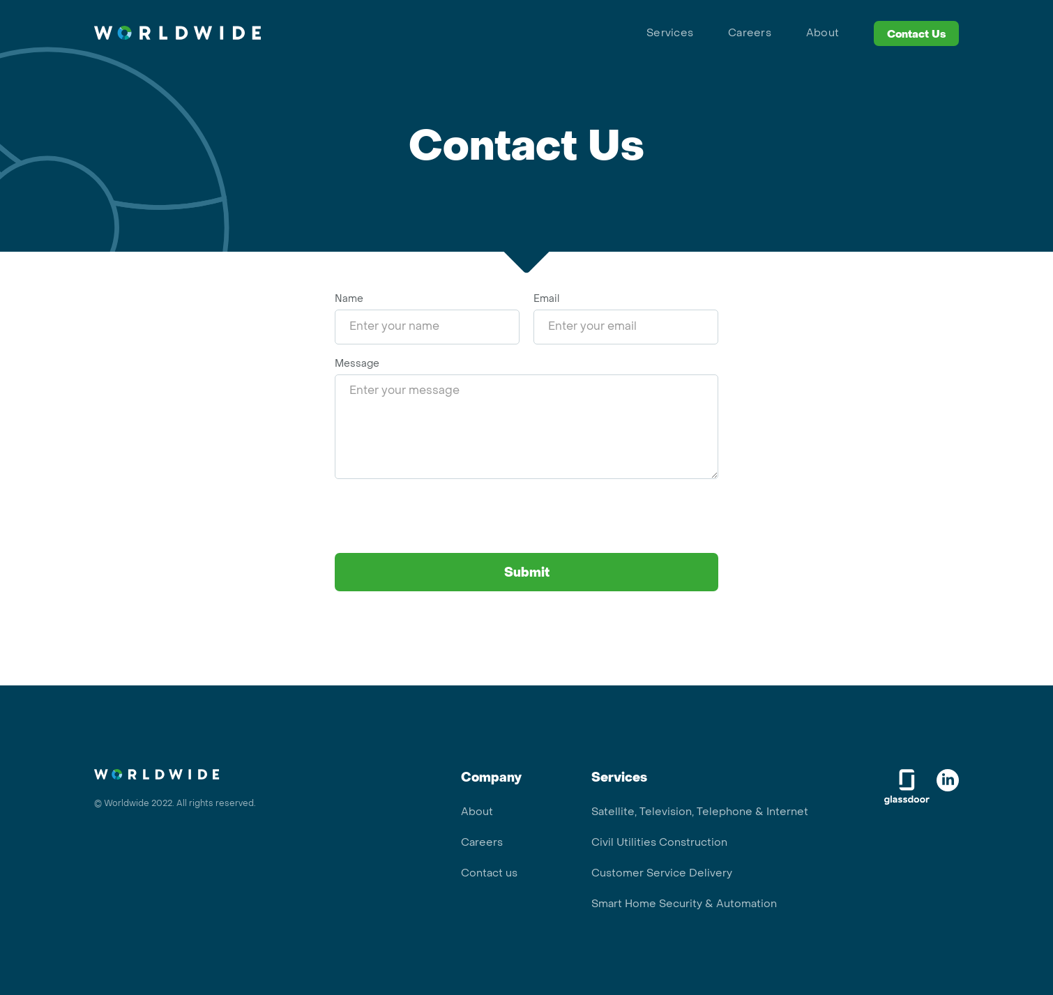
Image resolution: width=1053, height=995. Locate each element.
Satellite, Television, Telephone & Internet (699, 812)
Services (669, 33)
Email (546, 299)
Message (357, 364)
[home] (178, 33)
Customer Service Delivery (661, 874)
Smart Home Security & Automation (684, 904)
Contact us (489, 874)
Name (349, 299)
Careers (749, 33)
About (822, 33)
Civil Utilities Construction (659, 843)
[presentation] (441, 520)
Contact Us (916, 35)
